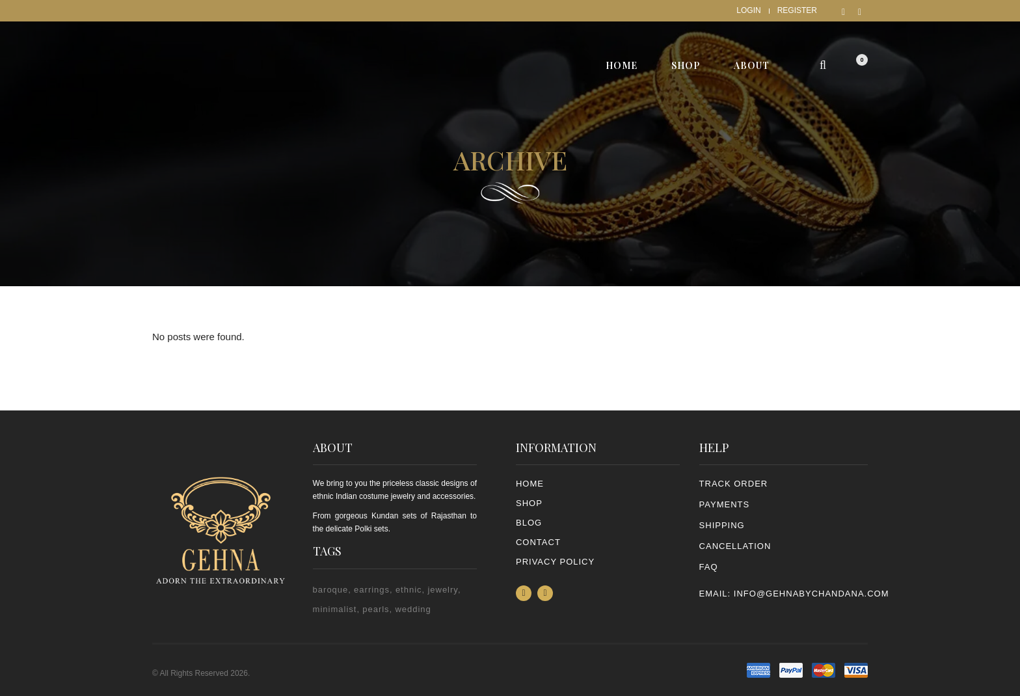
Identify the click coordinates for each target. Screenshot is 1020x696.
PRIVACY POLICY (555, 562)
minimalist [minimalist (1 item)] (335, 609)
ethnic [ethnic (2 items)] (409, 590)
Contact (538, 542)
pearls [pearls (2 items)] (375, 609)
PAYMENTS (724, 504)
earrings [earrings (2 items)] (372, 590)
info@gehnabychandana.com (811, 593)
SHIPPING (722, 525)
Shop (529, 503)
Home (530, 484)
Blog (529, 523)
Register (797, 10)
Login (748, 10)
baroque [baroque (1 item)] (331, 590)
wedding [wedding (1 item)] (413, 609)
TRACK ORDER (733, 484)
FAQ (708, 567)
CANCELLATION (735, 546)
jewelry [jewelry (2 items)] (442, 590)
